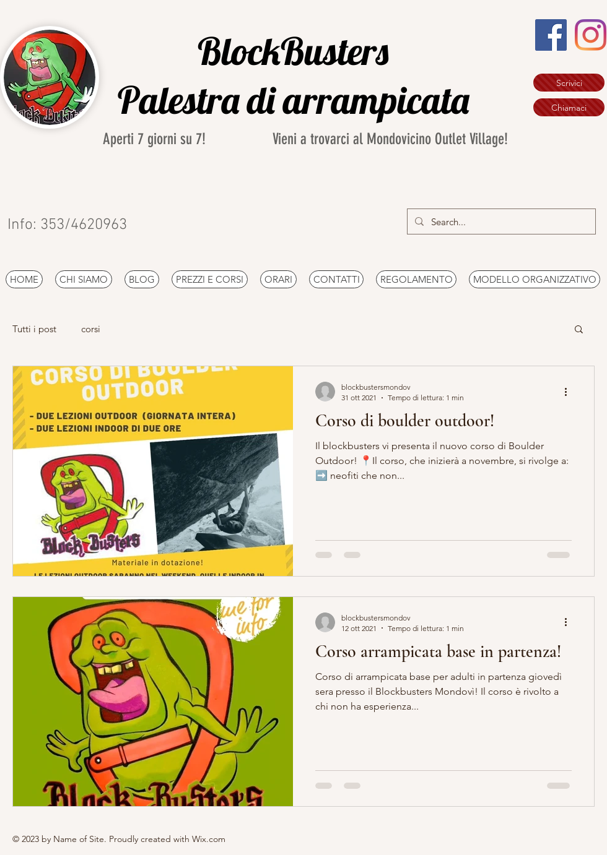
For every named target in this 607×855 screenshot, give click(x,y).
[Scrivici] (569, 83)
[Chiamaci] (569, 107)
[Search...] (500, 221)
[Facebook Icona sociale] (551, 35)
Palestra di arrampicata (297, 99)
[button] (579, 330)
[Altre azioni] (569, 391)
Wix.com (208, 838)
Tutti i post (34, 329)
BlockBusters (297, 50)
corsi (90, 329)
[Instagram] (590, 35)
